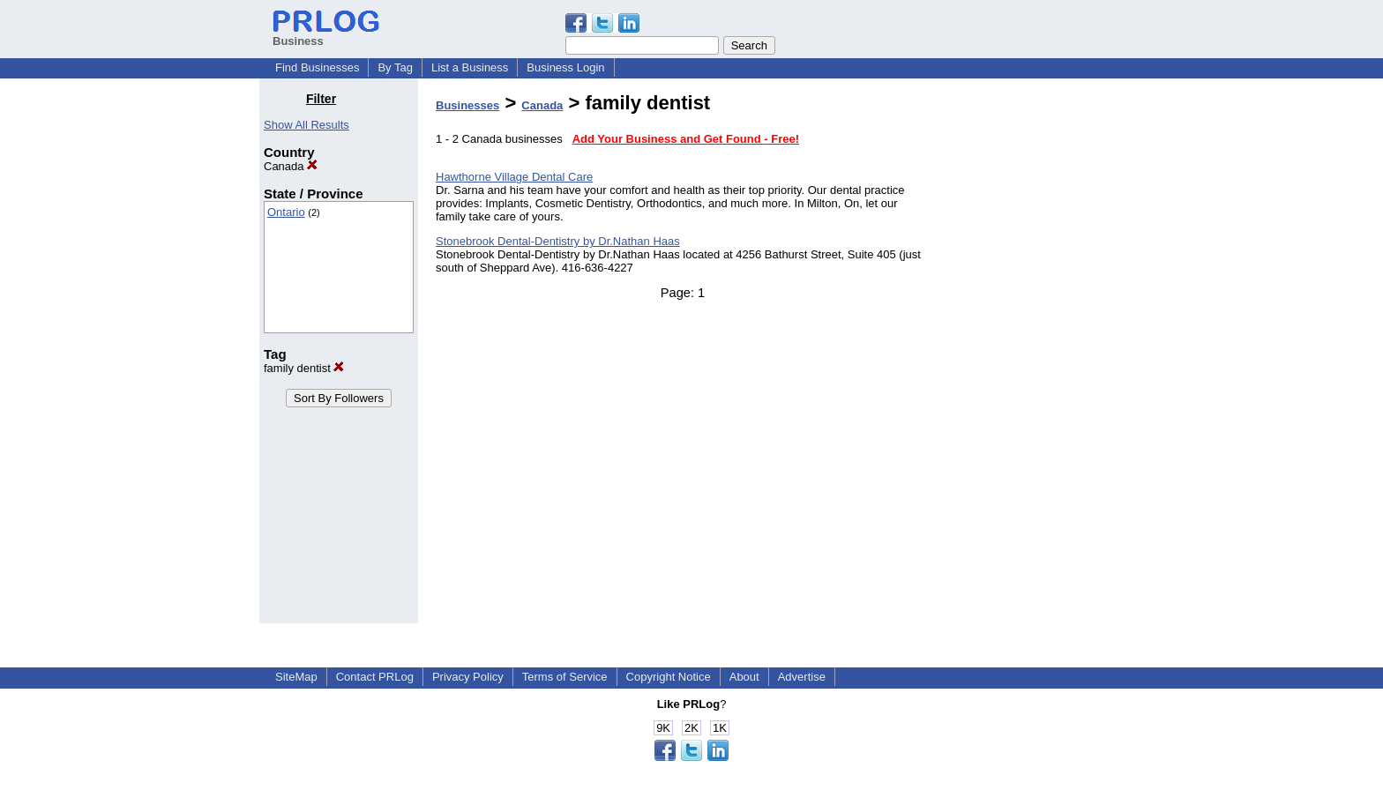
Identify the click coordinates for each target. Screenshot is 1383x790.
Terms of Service (565, 676)
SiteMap (296, 676)
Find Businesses (317, 67)
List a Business (469, 67)
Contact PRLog (375, 676)
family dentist (304, 368)
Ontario (286, 212)
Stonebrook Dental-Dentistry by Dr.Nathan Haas (558, 241)
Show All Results (306, 124)
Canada (291, 166)
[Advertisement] (1033, 356)
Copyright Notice (668, 676)
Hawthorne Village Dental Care (514, 176)
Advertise (802, 676)
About (744, 676)
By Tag (395, 67)
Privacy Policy (468, 676)
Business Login (565, 67)
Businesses (467, 105)
